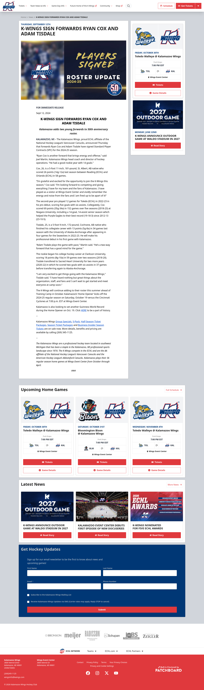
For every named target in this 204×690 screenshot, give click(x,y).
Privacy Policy (92, 662)
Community (106, 6)
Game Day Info (59, 6)
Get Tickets (185, 5)
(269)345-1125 (10, 673)
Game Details (157, 93)
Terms (103, 662)
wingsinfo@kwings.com (14, 677)
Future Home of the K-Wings (83, 6)
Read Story (158, 145)
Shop (119, 6)
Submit (102, 610)
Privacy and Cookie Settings (102, 666)
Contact (80, 662)
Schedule (166, 5)
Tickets (23, 6)
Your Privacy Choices (118, 662)
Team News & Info (39, 6)
